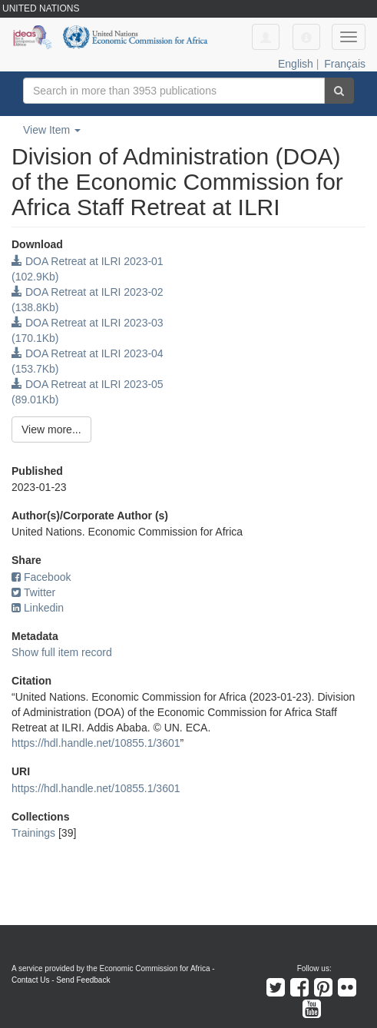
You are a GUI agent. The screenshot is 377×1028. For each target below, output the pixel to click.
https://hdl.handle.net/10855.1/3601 (96, 743)
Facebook (41, 577)
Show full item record (62, 652)
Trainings (33, 833)
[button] (306, 37)
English (295, 64)
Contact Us (30, 980)
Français (344, 64)
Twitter (33, 592)
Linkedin (38, 608)
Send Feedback (83, 980)
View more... (51, 429)
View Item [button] (52, 130)
